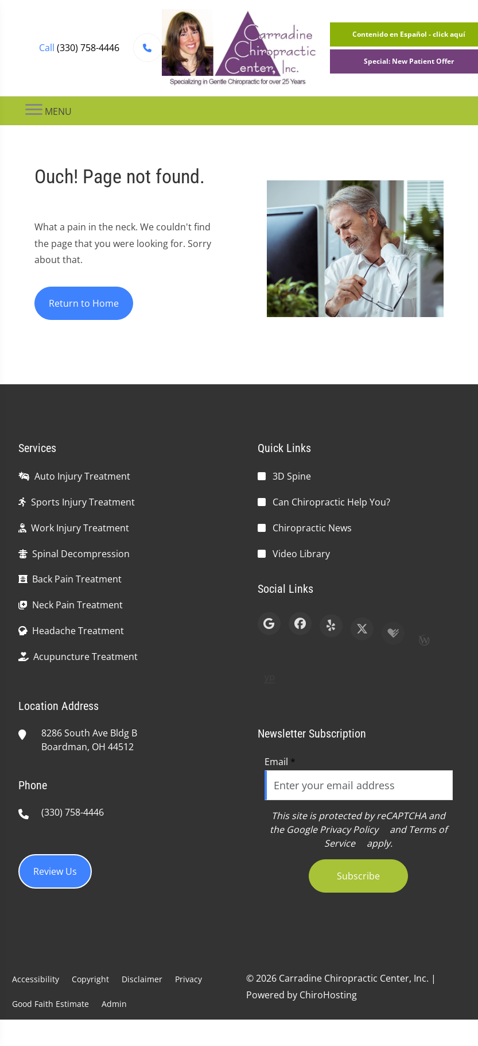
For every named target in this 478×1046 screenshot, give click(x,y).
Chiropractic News (312, 528)
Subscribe (358, 876)
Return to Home (84, 303)
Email (280, 761)
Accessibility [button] (35, 979)
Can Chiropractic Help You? (331, 502)
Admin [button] (114, 1003)
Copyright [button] (90, 979)
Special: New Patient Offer (409, 61)
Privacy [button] (188, 979)
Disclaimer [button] (142, 979)
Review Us (55, 871)
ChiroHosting (328, 995)
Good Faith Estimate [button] (50, 1003)
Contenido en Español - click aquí (408, 34)
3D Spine (292, 476)
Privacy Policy (349, 829)
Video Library (301, 553)
